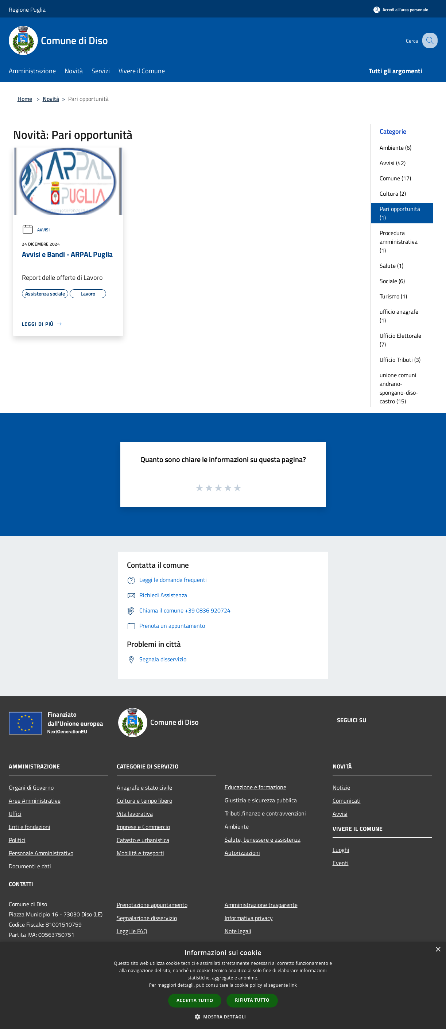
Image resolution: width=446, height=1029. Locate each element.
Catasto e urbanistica (143, 840)
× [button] (438, 949)
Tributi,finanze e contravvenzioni (265, 813)
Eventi (341, 862)
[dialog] (223, 985)
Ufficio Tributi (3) (400, 359)
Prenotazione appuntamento (152, 904)
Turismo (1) (393, 296)
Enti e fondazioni (29, 826)
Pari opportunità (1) (400, 213)
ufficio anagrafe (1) (399, 316)
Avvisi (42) (393, 163)
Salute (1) (391, 265)
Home (25, 98)
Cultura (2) (393, 193)
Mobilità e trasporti (140, 853)
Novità (51, 98)
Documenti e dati (30, 866)
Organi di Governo (31, 787)
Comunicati (347, 800)
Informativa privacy (249, 917)
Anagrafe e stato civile (144, 787)
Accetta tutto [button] (195, 1000)
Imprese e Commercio (143, 826)
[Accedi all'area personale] (401, 9)
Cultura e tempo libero (144, 800)
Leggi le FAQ (132, 931)
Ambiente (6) (395, 147)
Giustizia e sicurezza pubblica (261, 800)
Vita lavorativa (135, 813)
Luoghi (341, 849)
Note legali (238, 931)
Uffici (15, 813)
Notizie (341, 787)
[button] (223, 1016)
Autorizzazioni (242, 852)
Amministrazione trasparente (261, 904)
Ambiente (237, 826)
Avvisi (36, 229)
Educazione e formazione (255, 787)
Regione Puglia (27, 9)
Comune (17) (395, 178)
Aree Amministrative (35, 800)
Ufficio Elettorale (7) (400, 340)
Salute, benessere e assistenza (262, 839)
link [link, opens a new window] (293, 985)
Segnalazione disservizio (147, 917)
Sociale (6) (392, 281)
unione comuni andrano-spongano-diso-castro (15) (399, 388)
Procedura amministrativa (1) (399, 241)
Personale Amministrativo (41, 853)
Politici (17, 840)
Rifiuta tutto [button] (252, 1000)
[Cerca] (429, 40)
